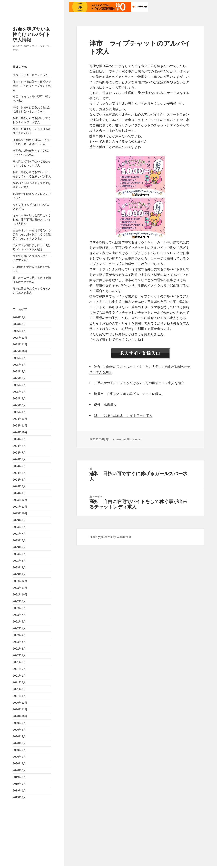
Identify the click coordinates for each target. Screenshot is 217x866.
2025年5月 (19, 385)
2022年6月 (19, 621)
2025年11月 (20, 344)
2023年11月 (20, 506)
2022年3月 (19, 642)
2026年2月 (19, 324)
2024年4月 (19, 473)
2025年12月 (20, 337)
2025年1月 (19, 412)
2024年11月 (20, 425)
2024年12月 (20, 419)
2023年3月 (19, 561)
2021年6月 (19, 662)
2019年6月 (19, 777)
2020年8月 (19, 729)
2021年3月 (19, 682)
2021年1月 (19, 696)
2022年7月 (19, 615)
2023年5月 (19, 547)
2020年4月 (19, 757)
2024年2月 (19, 486)
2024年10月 (20, 432)
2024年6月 (19, 459)
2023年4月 (19, 554)
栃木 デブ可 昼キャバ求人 (30, 75)
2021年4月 (19, 675)
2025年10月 (20, 351)
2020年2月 (19, 770)
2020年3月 (19, 763)
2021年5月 (19, 669)
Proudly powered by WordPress (110, 537)
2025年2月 (19, 405)
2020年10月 (20, 716)
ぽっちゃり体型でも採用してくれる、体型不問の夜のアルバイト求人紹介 (32, 219)
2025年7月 (19, 371)
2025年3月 (19, 398)
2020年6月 (19, 743)
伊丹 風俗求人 (105, 404)
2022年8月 (19, 608)
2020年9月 (19, 723)
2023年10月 (20, 513)
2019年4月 (19, 790)
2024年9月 (19, 439)
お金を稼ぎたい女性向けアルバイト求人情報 (31, 34)
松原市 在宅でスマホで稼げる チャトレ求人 (128, 394)
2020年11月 (20, 709)
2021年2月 (19, 689)
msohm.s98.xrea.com (128, 439)
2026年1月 (19, 331)
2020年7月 (19, 736)
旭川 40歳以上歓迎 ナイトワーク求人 (123, 415)
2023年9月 (19, 520)
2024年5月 (19, 466)
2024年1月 (19, 493)
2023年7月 (19, 533)
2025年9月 (19, 358)
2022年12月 (20, 581)
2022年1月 (19, 655)
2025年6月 (19, 378)
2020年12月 (20, 702)
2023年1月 (19, 574)
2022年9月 (19, 601)
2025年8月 (19, 365)
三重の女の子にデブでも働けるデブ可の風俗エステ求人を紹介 (139, 383)
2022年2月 (19, 648)
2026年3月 (19, 317)
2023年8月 (19, 527)
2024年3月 (19, 479)
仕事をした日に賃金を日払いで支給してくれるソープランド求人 (32, 86)
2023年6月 (19, 540)
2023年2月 (19, 567)
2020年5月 (19, 750)
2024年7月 (19, 452)
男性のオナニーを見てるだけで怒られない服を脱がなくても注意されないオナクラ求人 (32, 234)
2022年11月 (20, 588)
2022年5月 (19, 628)
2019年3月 (19, 797)
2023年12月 (20, 500)
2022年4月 (19, 635)
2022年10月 (20, 594)
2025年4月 (19, 392)
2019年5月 (19, 784)
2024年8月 (19, 446)
